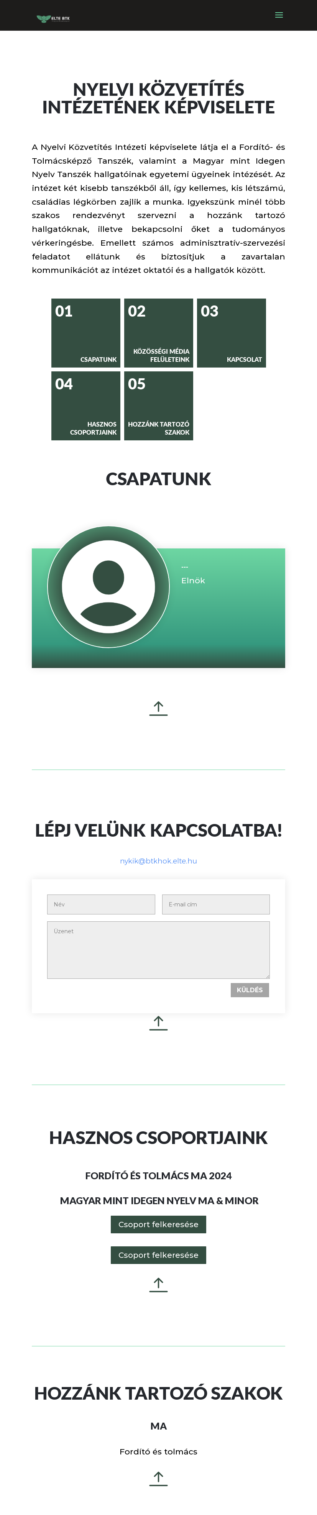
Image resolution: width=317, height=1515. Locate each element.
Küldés (250, 990)
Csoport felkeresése (158, 1224)
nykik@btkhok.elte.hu (158, 861)
